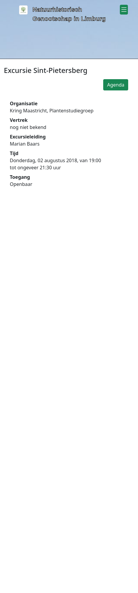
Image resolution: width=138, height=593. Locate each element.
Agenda (115, 85)
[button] (124, 10)
